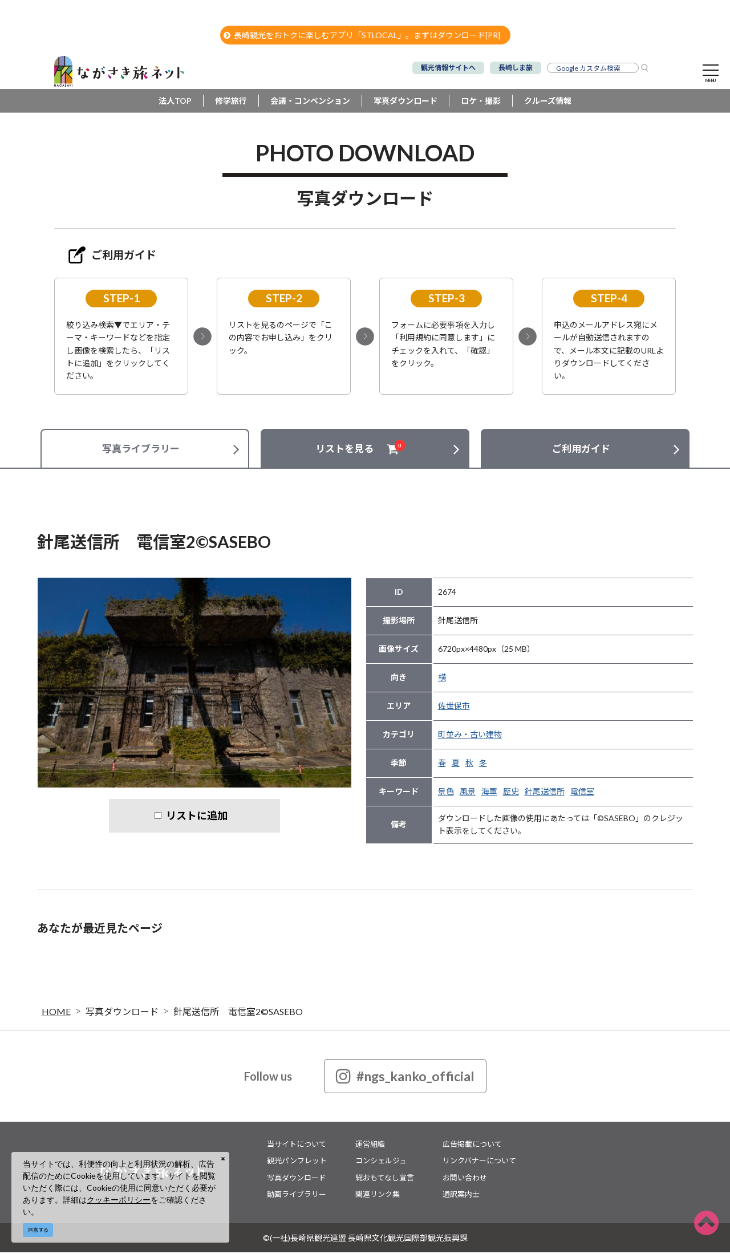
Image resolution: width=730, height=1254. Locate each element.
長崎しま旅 (515, 67)
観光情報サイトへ (448, 67)
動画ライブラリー (296, 1195)
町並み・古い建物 (470, 736)
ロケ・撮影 (481, 102)
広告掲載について (472, 1145)
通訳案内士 (461, 1195)
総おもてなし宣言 (384, 1179)
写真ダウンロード (405, 102)
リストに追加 (197, 817)
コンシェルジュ (381, 1162)
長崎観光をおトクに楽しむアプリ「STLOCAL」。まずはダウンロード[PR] (362, 35)
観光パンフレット (297, 1162)
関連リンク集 (377, 1195)
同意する (38, 1230)
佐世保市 (454, 707)
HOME (56, 1013)
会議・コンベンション (310, 102)
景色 (446, 793)
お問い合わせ (465, 1179)
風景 (468, 793)
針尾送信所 (545, 793)
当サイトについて (296, 1145)
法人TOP (175, 102)
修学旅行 (231, 102)
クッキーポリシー (119, 1199)
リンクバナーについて (479, 1162)
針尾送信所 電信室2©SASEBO (238, 1013)
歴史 (511, 793)
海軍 (489, 793)
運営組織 (370, 1145)
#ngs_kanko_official (405, 1077)
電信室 (582, 793)
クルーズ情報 (547, 102)
